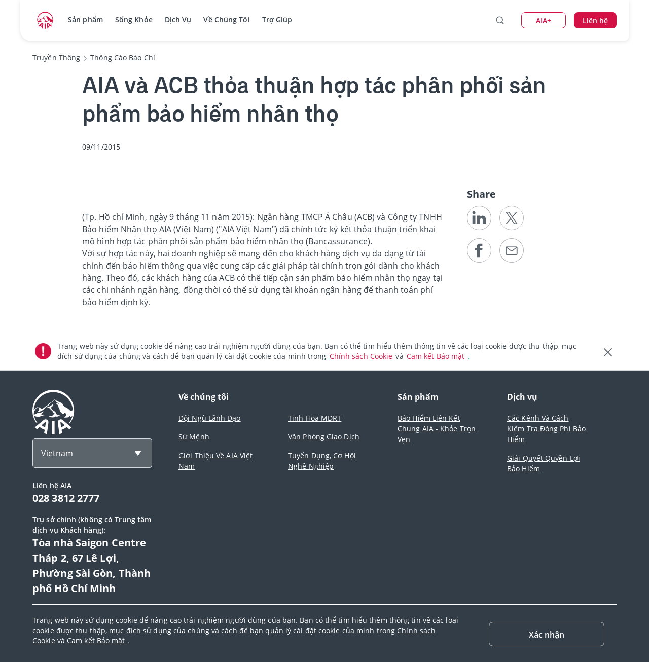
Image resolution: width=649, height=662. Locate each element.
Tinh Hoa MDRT (314, 418)
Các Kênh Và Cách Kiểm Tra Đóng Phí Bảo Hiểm (546, 428)
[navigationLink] (45, 20)
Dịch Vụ (178, 19)
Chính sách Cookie (362, 356)
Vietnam (57, 453)
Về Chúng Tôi (226, 19)
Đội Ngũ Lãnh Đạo (209, 418)
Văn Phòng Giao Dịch (323, 437)
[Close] (546, 634)
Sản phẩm (85, 19)
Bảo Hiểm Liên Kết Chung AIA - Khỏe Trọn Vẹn (437, 428)
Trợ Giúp (277, 19)
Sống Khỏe (134, 19)
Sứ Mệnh (193, 437)
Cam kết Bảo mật (437, 356)
